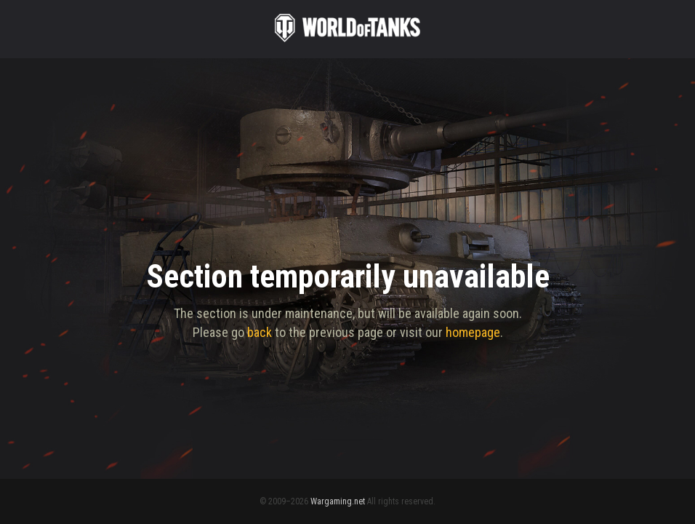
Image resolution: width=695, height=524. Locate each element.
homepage (473, 332)
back (259, 332)
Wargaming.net (337, 501)
